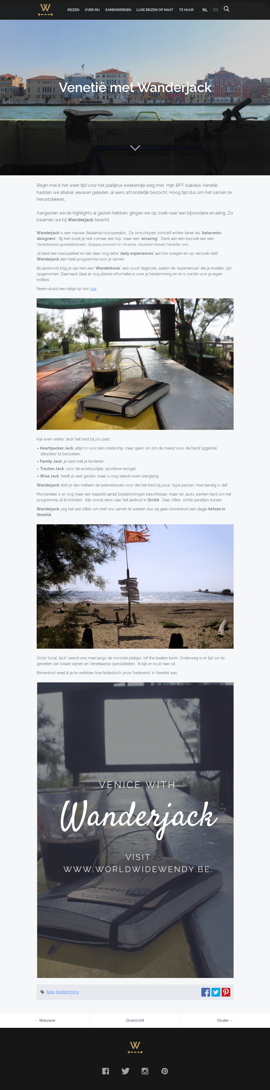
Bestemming (67, 992)
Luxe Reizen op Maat (155, 10)
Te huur (186, 10)
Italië (50, 992)
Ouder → (225, 1020)
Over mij (92, 10)
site (93, 289)
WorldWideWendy (45, 6)
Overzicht (135, 1020)
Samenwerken (118, 10)
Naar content (135, 147)
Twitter (125, 1071)
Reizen (73, 10)
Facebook (105, 1071)
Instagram (145, 1071)
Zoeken (226, 10)
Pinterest (164, 1071)
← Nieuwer (45, 1020)
